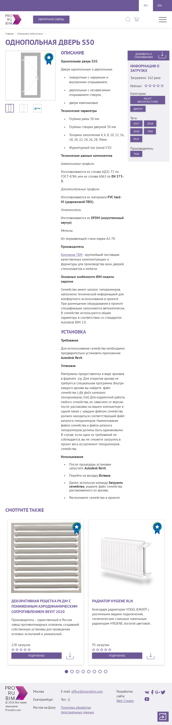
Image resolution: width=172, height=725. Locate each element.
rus (137, 142)
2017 (137, 125)
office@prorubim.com (87, 692)
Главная (9, 33)
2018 (152, 125)
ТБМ (152, 134)
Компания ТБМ (71, 255)
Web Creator (125, 701)
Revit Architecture (147, 100)
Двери (139, 110)
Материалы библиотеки (30, 33)
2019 (137, 134)
